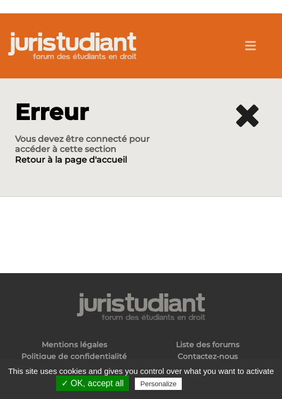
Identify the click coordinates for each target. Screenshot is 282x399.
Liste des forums (207, 344)
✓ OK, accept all (92, 383)
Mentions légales (74, 344)
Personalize (158, 384)
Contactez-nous (208, 356)
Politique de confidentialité (74, 356)
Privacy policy (207, 383)
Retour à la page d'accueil (71, 160)
